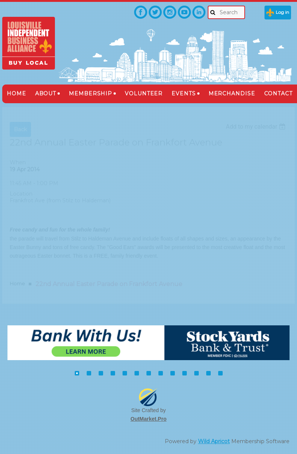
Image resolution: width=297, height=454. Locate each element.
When (18, 162)
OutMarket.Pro (148, 419)
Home (17, 283)
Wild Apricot (214, 441)
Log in (282, 12)
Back (20, 129)
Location (21, 193)
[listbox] (256, 126)
